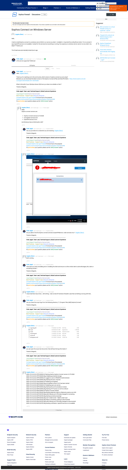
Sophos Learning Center (70, 449)
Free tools (9, 465)
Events (103, 465)
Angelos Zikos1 (19, 34)
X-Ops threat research (69, 464)
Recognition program (88, 448)
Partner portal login (49, 461)
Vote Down (19, 104)
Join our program (49, 442)
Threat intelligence (68, 461)
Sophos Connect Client (104, 6)
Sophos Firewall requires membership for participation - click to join (64, 467)
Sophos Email (10, 452)
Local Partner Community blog (52, 452)
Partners (56, 8)
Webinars (85, 458)
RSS (106, 19)
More (45, 14)
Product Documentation (35, 99)
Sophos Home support (107, 448)
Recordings (85, 462)
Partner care (48, 459)
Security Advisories (39, 95)
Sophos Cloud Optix (31, 459)
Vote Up (17, 104)
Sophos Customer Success (70, 444)
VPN (100, 8)
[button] (102, 3)
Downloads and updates (69, 437)
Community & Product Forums (26, 8)
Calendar (85, 460)
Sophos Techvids (47, 99)
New (112, 14)
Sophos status (67, 451)
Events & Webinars (72, 8)
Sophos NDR (29, 449)
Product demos (105, 440)
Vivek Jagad (19, 59)
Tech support (67, 454)
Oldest (47, 68)
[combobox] (64, 3)
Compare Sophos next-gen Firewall (26, 97)
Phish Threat (10, 455)
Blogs (45, 8)
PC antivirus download (107, 455)
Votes (52, 68)
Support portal (67, 442)
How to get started (87, 437)
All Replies (32, 65)
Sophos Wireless (30, 447)
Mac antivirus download (107, 452)
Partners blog (48, 450)
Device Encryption (11, 442)
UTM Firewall (29, 444)
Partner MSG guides (50, 455)
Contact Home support (107, 450)
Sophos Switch (29, 442)
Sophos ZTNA (29, 440)
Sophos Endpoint (11, 437)
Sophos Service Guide (34, 94)
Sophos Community (21, 99)
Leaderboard (86, 450)
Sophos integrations (12, 462)
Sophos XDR (10, 440)
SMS (54, 99)
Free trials (104, 437)
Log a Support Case (21, 94)
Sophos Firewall (103, 3)
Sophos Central (29, 457)
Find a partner (48, 437)
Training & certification (50, 464)
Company (104, 462)
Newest (58, 68)
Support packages (68, 440)
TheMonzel (38, 59)
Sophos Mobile (10, 444)
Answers (73, 65)
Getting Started (90, 8)
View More (59, 410)
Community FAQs (87, 440)
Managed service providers (51, 440)
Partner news (48, 457)
